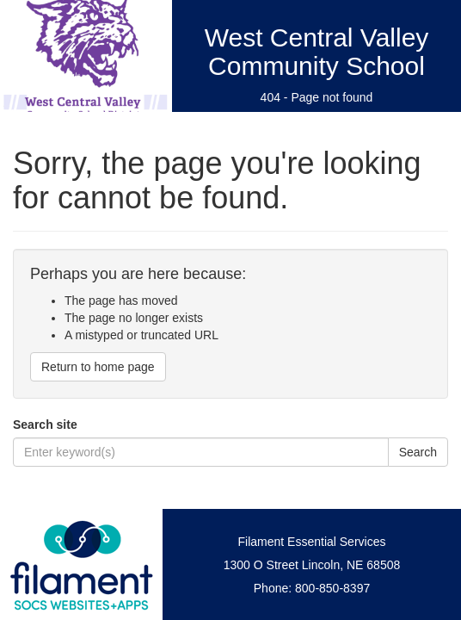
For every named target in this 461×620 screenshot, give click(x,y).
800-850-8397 (332, 588)
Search (418, 452)
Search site (45, 424)
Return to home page (98, 367)
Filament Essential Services (312, 542)
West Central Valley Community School (317, 51)
